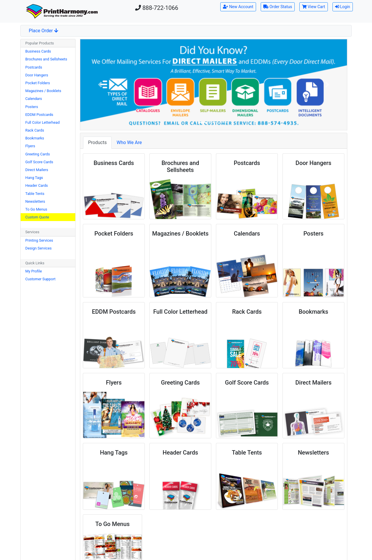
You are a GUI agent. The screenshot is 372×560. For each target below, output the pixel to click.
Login (342, 6)
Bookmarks (34, 138)
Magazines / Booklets (43, 91)
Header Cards (36, 185)
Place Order (43, 30)
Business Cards (38, 51)
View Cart (313, 6)
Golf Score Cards (39, 162)
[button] (100, 84)
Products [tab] (97, 142)
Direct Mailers (36, 170)
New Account (238, 6)
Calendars (33, 98)
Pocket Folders (37, 83)
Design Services (38, 248)
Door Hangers (36, 75)
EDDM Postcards (39, 114)
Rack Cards (34, 130)
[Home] (62, 11)
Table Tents (34, 193)
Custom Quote (37, 217)
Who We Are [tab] (129, 142)
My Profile (33, 271)
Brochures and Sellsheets (46, 59)
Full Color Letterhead (42, 122)
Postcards (33, 67)
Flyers (30, 146)
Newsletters (35, 201)
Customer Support (40, 279)
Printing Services (39, 240)
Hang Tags (34, 177)
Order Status (277, 6)
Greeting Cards (37, 154)
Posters (31, 107)
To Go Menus (36, 209)
